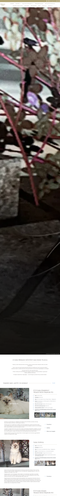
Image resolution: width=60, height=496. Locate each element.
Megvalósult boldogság (50, 3)
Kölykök (12, 3)
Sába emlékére (34, 5)
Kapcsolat (44, 5)
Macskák (18, 3)
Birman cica (2, 4)
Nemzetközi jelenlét (39, 3)
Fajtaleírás (26, 5)
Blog (39, 5)
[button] (34, 414)
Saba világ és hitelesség (27, 3)
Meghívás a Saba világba (18, 5)
